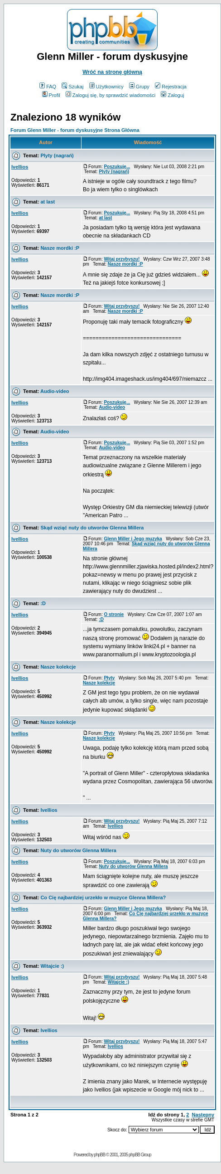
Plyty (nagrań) (56, 155)
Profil (51, 95)
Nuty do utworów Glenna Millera (78, 850)
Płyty (109, 677)
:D (43, 603)
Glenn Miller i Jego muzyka (133, 538)
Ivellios (19, 167)
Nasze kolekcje (58, 666)
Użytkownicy (106, 86)
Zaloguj (172, 95)
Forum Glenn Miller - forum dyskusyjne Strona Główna (74, 130)
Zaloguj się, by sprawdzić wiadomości (110, 95)
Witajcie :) (52, 966)
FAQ (47, 86)
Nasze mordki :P (59, 248)
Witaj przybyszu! (121, 259)
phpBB (99, 1154)
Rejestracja (171, 86)
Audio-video (54, 391)
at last (47, 201)
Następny (203, 1114)
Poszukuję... (117, 166)
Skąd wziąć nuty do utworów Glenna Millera (92, 527)
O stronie (114, 614)
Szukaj (72, 86)
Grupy (139, 86)
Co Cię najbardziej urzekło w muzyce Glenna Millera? (103, 897)
